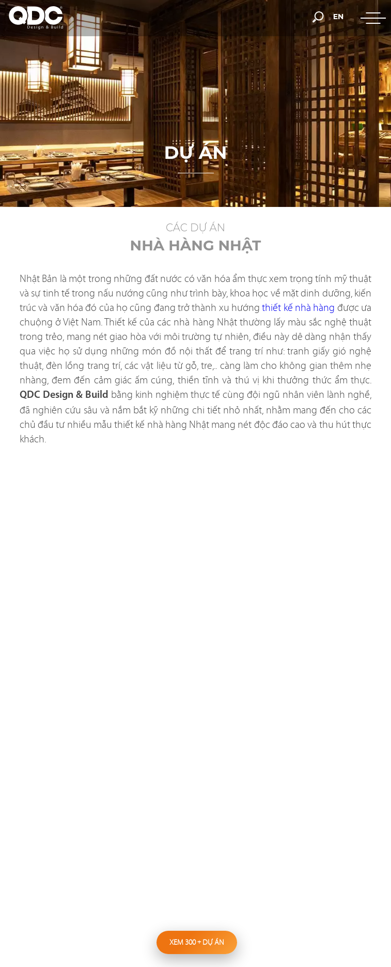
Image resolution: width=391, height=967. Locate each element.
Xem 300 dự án (196, 942)
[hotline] (222, 16)
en (338, 16)
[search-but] (318, 16)
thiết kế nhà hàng (298, 307)
